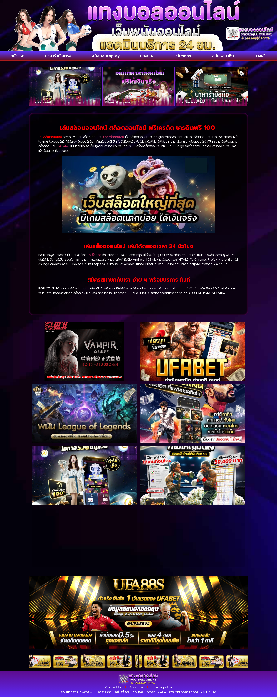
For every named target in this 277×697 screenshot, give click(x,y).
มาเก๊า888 (94, 255)
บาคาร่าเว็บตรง (58, 56)
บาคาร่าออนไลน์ (193, 102)
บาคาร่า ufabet (156, 692)
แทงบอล (147, 56)
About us (137, 687)
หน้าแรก (17, 56)
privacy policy (163, 687)
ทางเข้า (260, 56)
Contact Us (112, 687)
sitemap (183, 56)
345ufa (62, 146)
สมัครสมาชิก (223, 56)
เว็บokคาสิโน (44, 102)
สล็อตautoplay (106, 56)
